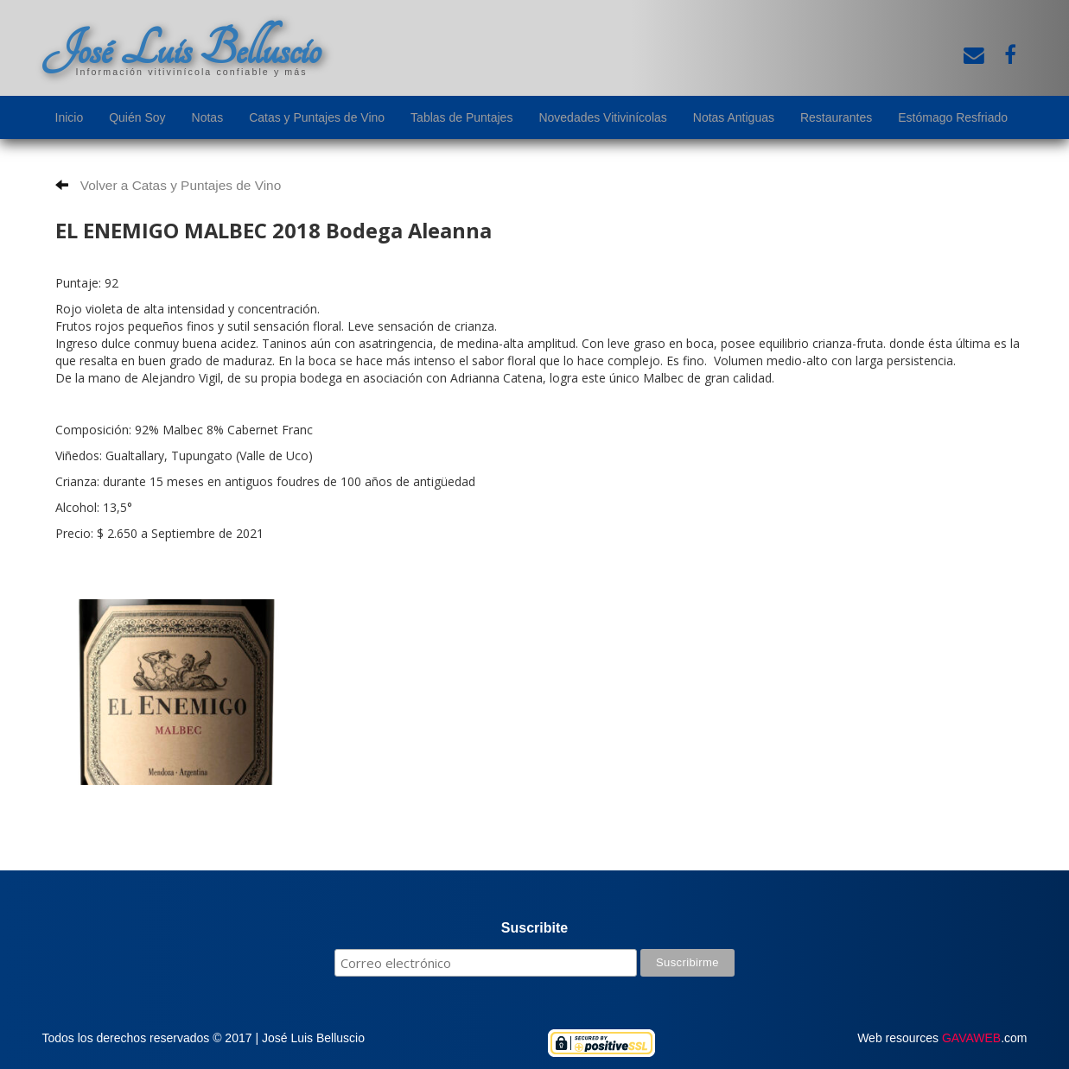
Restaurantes (836, 117)
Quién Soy (137, 117)
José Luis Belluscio (181, 49)
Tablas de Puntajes (461, 117)
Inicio (69, 117)
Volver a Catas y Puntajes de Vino (168, 185)
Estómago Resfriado (953, 117)
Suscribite (534, 927)
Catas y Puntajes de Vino (317, 117)
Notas (208, 117)
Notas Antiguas (733, 117)
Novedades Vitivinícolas (602, 117)
